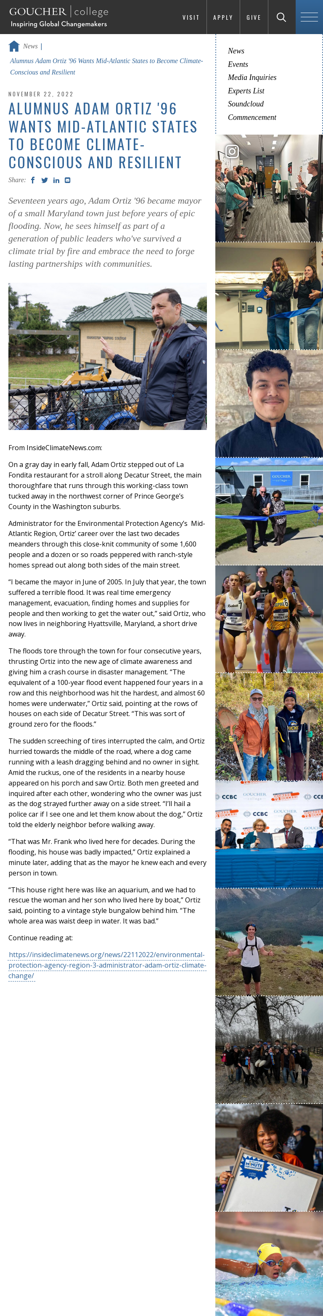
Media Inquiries (252, 77)
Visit (191, 17)
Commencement (252, 117)
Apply (223, 17)
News (30, 46)
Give (254, 17)
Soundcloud (246, 104)
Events (238, 64)
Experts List (246, 91)
